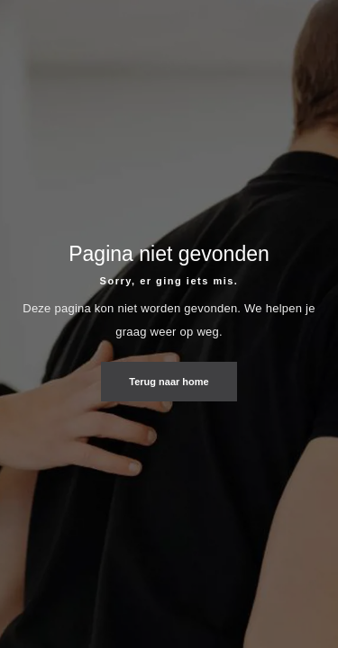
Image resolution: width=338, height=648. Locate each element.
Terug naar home (168, 382)
